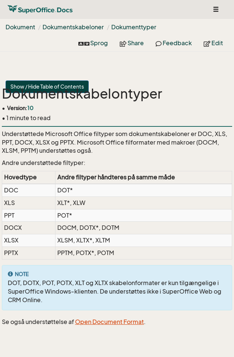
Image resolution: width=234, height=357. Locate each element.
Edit (213, 43)
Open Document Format (109, 321)
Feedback (174, 43)
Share (132, 43)
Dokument (20, 27)
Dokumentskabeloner (73, 27)
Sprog (93, 43)
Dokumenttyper (133, 27)
